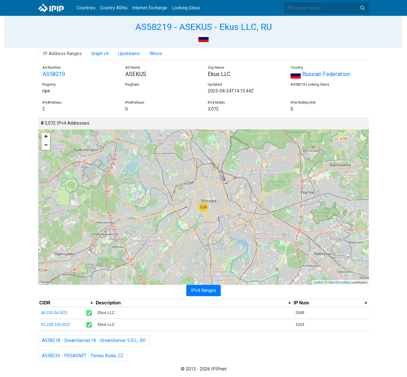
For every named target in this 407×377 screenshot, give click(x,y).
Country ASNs (113, 7)
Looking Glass (186, 7)
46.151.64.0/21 (54, 312)
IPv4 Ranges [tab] (203, 290)
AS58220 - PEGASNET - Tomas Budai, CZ (83, 355)
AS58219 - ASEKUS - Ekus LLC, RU (203, 26)
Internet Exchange (149, 7)
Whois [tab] (156, 53)
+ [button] (46, 137)
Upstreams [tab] (129, 53)
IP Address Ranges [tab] (62, 53)
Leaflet (318, 282)
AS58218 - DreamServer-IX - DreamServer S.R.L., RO (94, 340)
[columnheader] (66, 303)
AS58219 (53, 74)
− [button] (46, 145)
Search (362, 8)
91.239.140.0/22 (55, 324)
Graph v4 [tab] (100, 53)
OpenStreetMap (339, 282)
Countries (86, 7)
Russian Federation (320, 74)
